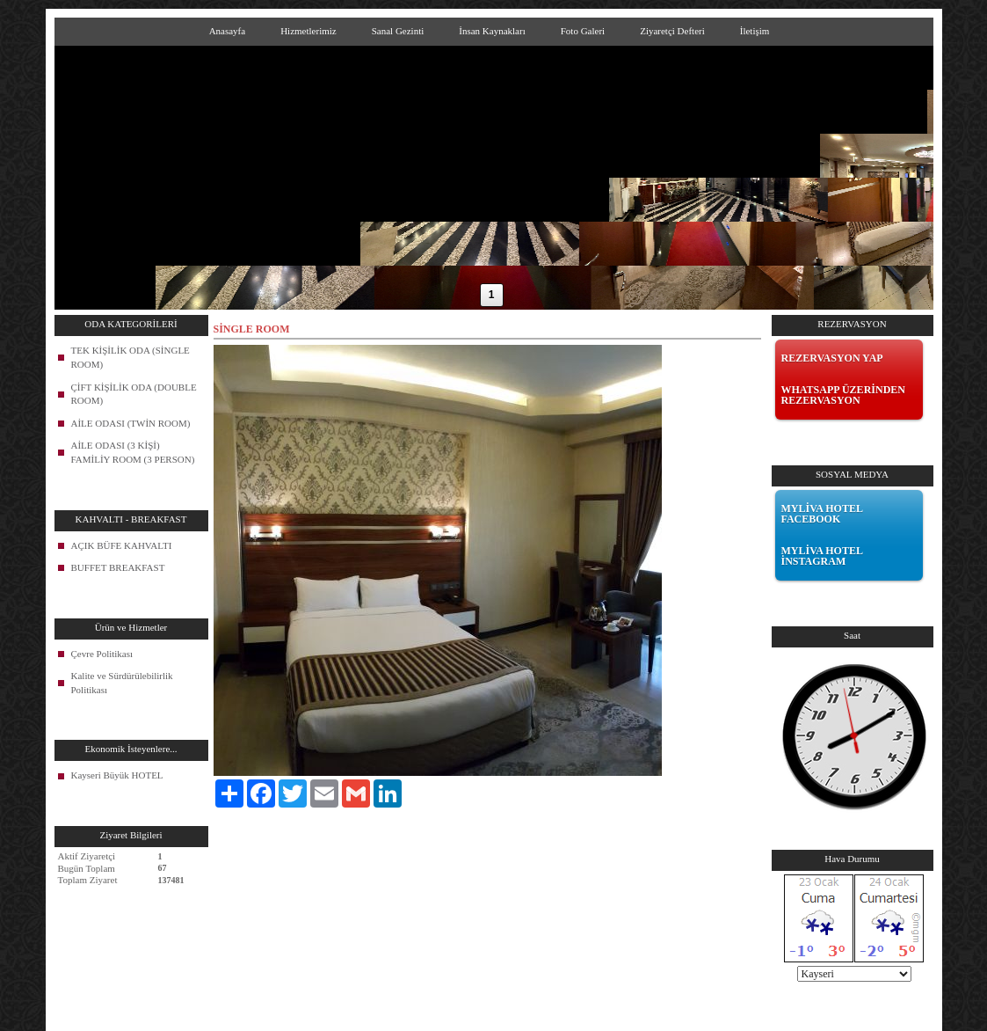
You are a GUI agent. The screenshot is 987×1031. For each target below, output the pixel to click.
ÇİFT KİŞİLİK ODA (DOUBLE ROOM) (134, 394)
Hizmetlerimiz (308, 31)
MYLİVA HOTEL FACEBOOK (822, 513)
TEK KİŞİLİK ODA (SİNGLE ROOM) (130, 357)
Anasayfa (227, 31)
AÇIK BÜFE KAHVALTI (121, 545)
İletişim (755, 31)
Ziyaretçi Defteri (672, 31)
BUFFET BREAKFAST (118, 567)
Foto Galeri (583, 31)
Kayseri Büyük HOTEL (117, 775)
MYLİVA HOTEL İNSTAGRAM (822, 556)
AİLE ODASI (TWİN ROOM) (131, 423)
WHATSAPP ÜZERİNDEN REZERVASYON (843, 395)
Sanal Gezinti (398, 31)
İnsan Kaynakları (492, 31)
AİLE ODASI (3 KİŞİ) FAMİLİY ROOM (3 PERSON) (133, 452)
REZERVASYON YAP (832, 358)
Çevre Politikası (102, 653)
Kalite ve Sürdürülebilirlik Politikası (122, 682)
